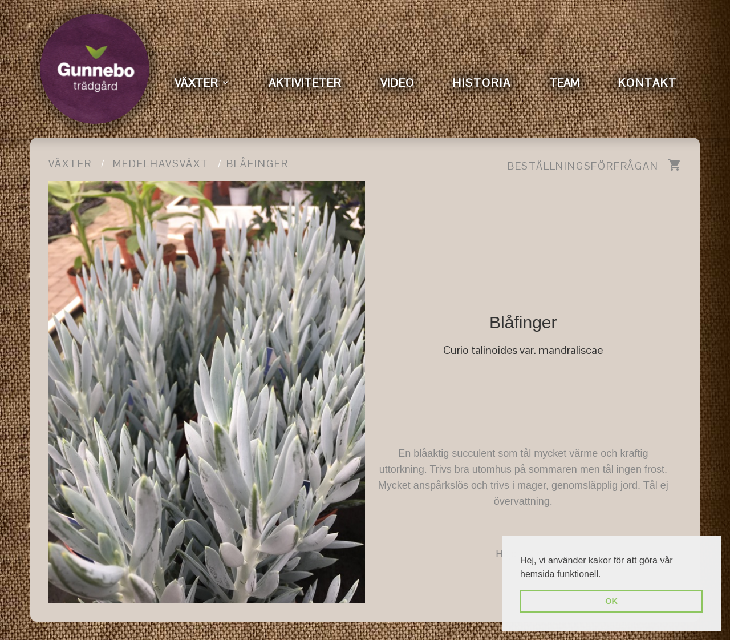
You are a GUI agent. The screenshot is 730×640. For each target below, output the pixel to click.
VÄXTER (196, 82)
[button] (605, 575)
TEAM (564, 82)
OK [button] (611, 601)
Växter (70, 163)
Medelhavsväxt (161, 163)
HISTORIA (482, 82)
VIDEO (397, 82)
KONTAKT (647, 82)
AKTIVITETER (305, 82)
